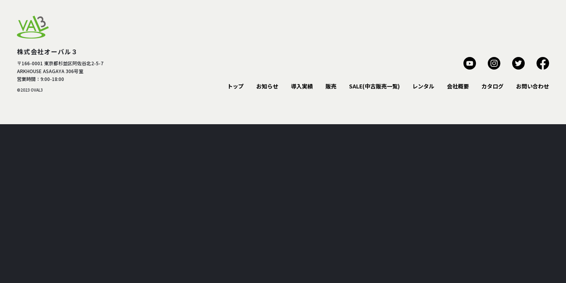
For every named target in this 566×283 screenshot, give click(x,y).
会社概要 (458, 86)
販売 (330, 86)
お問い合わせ (532, 86)
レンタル (423, 86)
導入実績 (302, 86)
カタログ (492, 86)
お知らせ (267, 86)
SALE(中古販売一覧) (374, 86)
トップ (235, 86)
